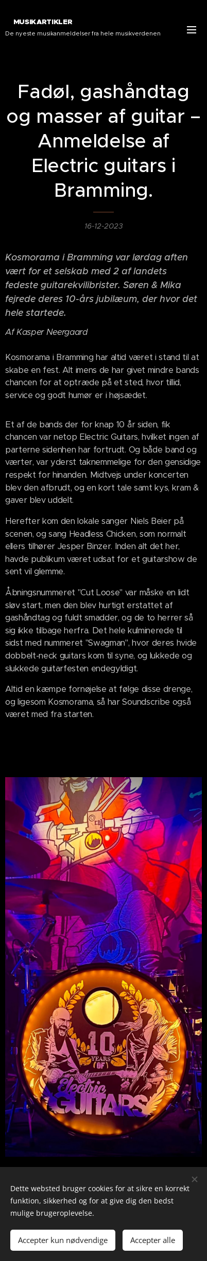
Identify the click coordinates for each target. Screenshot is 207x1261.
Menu (191, 29)
